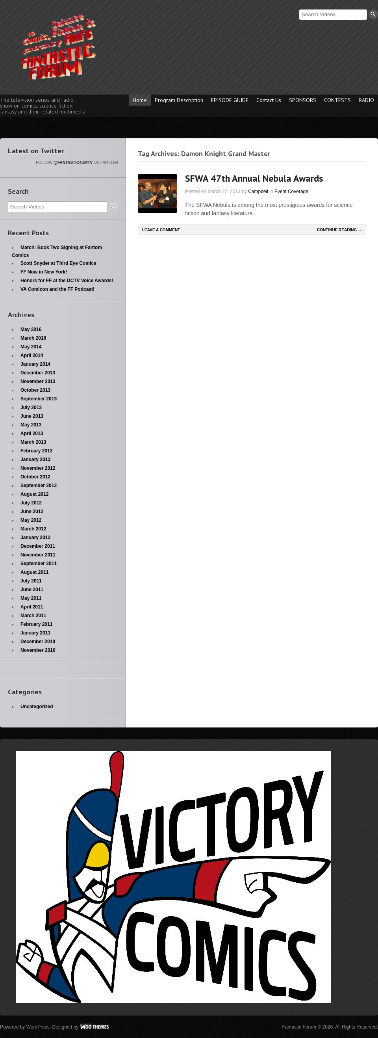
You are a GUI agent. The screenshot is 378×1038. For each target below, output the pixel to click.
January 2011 (35, 633)
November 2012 (38, 468)
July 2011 (31, 581)
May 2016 (30, 329)
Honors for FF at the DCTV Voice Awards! (66, 280)
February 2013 (36, 451)
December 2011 (37, 546)
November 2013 (38, 381)
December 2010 (37, 641)
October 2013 (35, 390)
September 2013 (38, 399)
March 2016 (33, 338)
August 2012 (34, 494)
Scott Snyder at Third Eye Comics (58, 263)
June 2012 (31, 511)
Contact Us (268, 100)
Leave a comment (161, 230)
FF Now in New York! (43, 272)
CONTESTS (337, 100)
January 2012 (35, 537)
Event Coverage (291, 191)
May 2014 (30, 347)
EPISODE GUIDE (229, 100)
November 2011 (38, 555)
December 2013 (37, 373)
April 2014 (31, 355)
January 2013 (35, 459)
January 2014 (35, 364)
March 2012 (33, 529)
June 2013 (31, 416)
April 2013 (31, 433)
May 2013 (30, 425)
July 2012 (31, 503)
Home (140, 100)
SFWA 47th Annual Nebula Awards (254, 178)
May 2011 (30, 598)
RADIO (366, 100)
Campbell (258, 191)
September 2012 (38, 485)
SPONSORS (302, 100)
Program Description (179, 100)
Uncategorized (36, 706)
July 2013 (31, 407)
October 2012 (35, 477)
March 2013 (33, 442)
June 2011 (31, 589)
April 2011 (31, 607)
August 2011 (34, 572)
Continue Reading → (339, 230)
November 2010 (38, 650)
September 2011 (38, 563)
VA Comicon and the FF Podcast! (57, 289)
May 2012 (30, 520)
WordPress (38, 1027)
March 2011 (33, 615)
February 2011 (36, 624)
